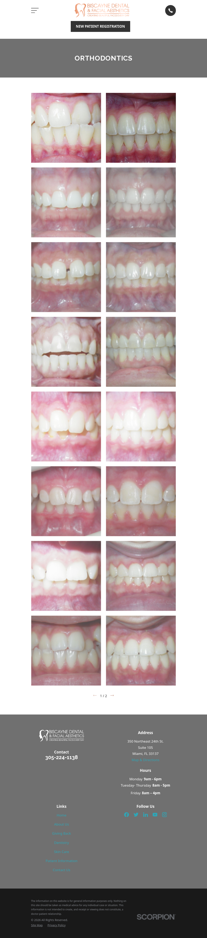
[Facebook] (126, 814)
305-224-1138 (61, 757)
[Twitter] (136, 814)
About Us (61, 824)
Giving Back (61, 833)
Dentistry (61, 842)
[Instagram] (164, 814)
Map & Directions (145, 760)
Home (61, 815)
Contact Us (61, 870)
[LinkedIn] (145, 814)
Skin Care (61, 851)
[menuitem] (37, 925)
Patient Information (61, 860)
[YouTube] (155, 814)
